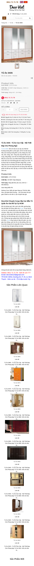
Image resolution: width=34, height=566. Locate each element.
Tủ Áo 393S (17, 488)
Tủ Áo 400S (17, 304)
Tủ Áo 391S (17, 540)
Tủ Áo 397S (17, 383)
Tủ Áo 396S (17, 409)
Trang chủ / (5, 22)
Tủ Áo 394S (17, 461)
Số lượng (5, 107)
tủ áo (21, 208)
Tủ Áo (11, 22)
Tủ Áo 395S (17, 435)
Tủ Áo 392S (17, 514)
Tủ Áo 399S (17, 330)
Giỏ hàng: (19, 14)
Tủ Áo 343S (4, 148)
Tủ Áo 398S (17, 356)
